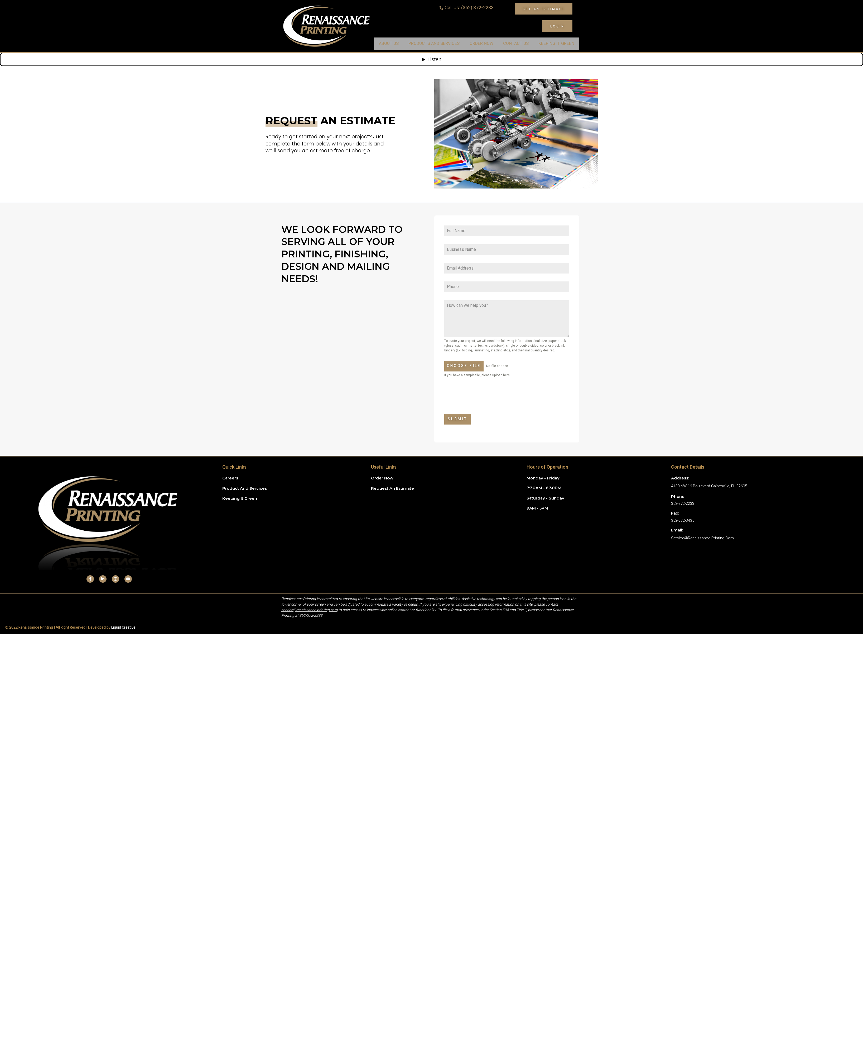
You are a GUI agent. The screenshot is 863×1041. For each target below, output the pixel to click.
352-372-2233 (682, 503)
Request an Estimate (392, 488)
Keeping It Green (556, 43)
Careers (230, 478)
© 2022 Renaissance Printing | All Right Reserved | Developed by (70, 627)
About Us (389, 43)
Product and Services (244, 488)
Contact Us (516, 43)
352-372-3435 (682, 520)
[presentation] (506, 395)
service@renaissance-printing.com (702, 538)
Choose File (464, 366)
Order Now (481, 43)
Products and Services (434, 43)
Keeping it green (239, 498)
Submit (457, 419)
